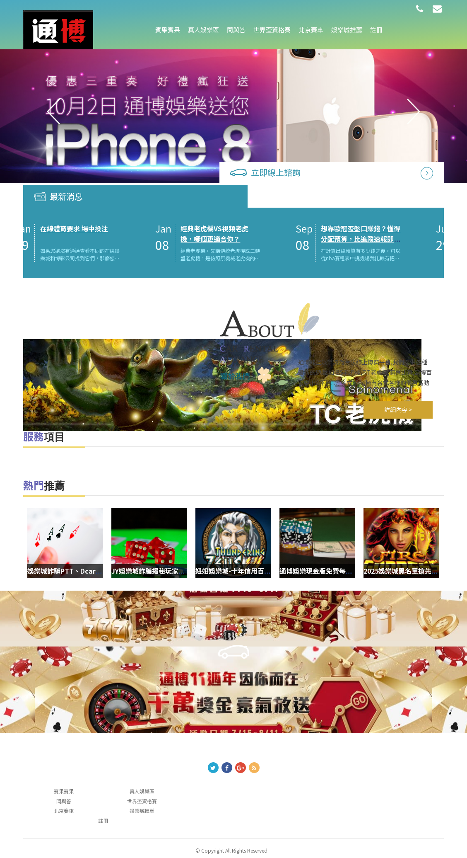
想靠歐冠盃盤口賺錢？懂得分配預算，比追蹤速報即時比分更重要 (385, 215)
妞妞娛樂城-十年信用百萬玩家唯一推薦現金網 (309, 558)
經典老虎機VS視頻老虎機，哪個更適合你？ (239, 210)
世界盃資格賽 (272, 29)
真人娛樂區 (203, 29)
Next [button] (413, 112)
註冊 (376, 29)
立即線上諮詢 (289, 171)
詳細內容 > (398, 397)
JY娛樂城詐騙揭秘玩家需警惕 (201, 558)
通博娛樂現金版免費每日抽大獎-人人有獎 (387, 558)
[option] (233, 112)
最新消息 (66, 172)
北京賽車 (310, 29)
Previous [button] (53, 112)
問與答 (236, 29)
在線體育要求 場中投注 (99, 205)
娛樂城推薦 (346, 29)
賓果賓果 (167, 29)
